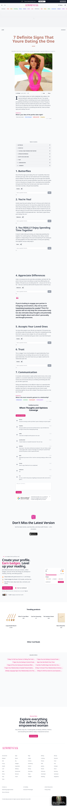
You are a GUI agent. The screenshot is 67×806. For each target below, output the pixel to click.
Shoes (49, 8)
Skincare (17, 774)
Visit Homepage (33, 736)
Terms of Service (5, 792)
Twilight (29, 776)
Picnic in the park (28, 117)
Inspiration (17, 766)
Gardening (30, 763)
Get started (61, 581)
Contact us (4, 787)
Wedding (43, 776)
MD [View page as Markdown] (28, 93)
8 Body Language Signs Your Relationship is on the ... (20, 671)
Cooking (43, 758)
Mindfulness (37, 8)
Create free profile (7, 588)
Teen (3, 776)
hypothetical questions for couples (28, 308)
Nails (11, 8)
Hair (41, 8)
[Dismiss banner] (50, 497)
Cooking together (40, 399)
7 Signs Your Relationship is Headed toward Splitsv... (19, 668)
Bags (29, 755)
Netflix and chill (36, 117)
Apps (16, 755)
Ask (49, 192)
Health (3, 766)
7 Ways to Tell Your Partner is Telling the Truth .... (21, 659)
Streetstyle (43, 774)
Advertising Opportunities (7, 789)
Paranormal (17, 771)
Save (43, 93)
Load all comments (20, 415)
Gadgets (17, 763)
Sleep (29, 774)
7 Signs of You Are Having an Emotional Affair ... (20, 665)
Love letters (25, 399)
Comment (18, 492)
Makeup (17, 768)
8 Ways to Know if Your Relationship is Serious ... (49, 668)
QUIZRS (50, 118)
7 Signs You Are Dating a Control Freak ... (48, 659)
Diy (15, 761)
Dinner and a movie (20, 117)
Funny (3, 763)
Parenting (16, 8)
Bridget (18, 93)
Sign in (26, 591)
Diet (3, 761)
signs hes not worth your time (46, 662)
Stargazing (43, 117)
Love (32, 8)
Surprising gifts (32, 399)
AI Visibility (25, 787)
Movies (24, 8)
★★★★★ (63, 29)
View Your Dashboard (21, 588)
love (3, 29)
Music (45, 8)
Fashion (29, 761)
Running (56, 771)
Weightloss (56, 776)
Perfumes (43, 771)
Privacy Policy (47, 789)
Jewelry (42, 766)
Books (29, 8)
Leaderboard (48, 581)
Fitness (20, 8)
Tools (3, 779)
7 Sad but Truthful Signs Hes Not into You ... (48, 665)
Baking (42, 755)
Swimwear (3, 8)
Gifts (42, 763)
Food (8, 8)
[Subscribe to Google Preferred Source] (23, 498)
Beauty (55, 755)
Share (48, 93)
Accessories (54, 8)
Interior (29, 766)
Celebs (63, 8)
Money (29, 768)
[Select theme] (60, 5)
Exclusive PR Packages (28, 789)
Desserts (56, 758)
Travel (16, 776)
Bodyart (59, 8)
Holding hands (19, 399)
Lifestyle (56, 766)
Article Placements (49, 787)
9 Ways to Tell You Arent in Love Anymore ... (49, 671)
